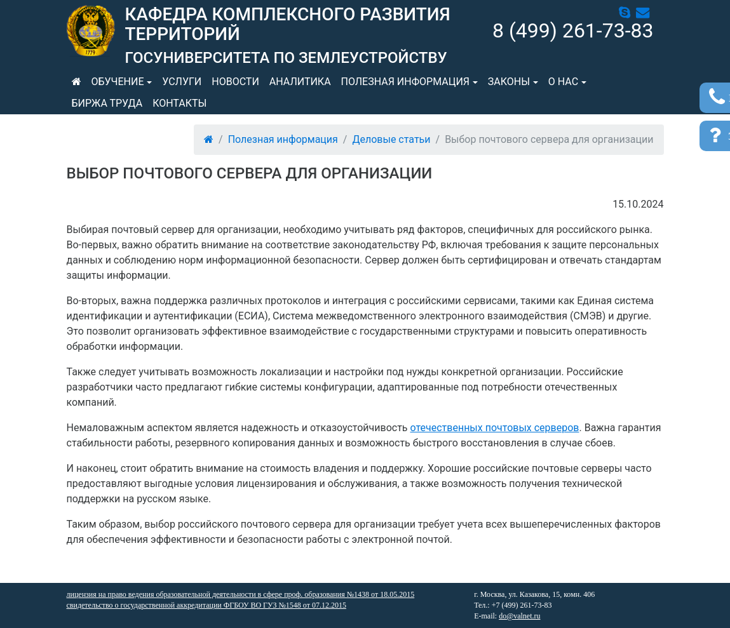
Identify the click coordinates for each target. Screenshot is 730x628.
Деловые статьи (391, 139)
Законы (509, 82)
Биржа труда (107, 103)
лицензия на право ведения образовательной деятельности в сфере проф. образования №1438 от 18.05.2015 (241, 594)
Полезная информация (405, 82)
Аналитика (300, 82)
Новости (235, 82)
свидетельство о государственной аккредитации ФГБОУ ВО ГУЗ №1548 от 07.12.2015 (206, 605)
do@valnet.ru (519, 615)
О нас (563, 82)
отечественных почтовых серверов (494, 428)
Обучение (117, 82)
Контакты (179, 103)
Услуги (181, 82)
